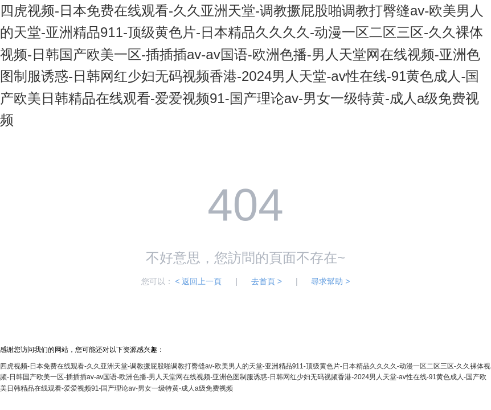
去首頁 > (266, 281)
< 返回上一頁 (198, 281)
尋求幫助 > (330, 281)
